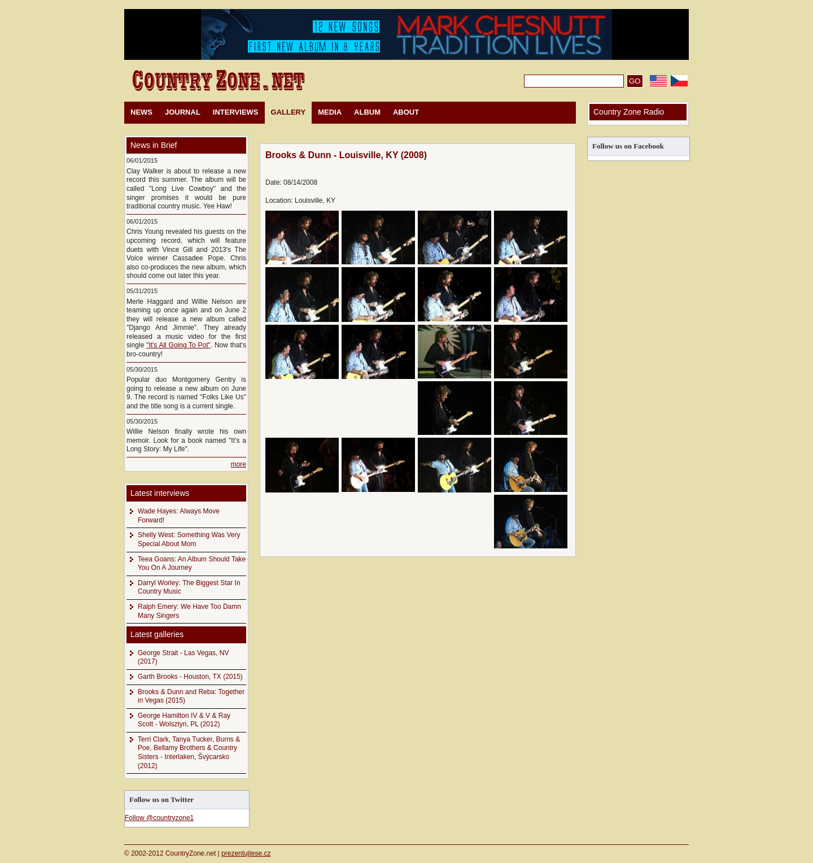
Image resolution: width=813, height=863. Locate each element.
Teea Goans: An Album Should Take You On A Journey (192, 563)
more (238, 464)
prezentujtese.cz (245, 853)
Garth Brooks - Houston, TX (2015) (190, 677)
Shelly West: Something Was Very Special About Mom (189, 539)
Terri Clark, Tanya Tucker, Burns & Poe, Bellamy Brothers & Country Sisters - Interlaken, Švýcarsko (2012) (189, 752)
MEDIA (330, 112)
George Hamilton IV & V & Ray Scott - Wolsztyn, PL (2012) (184, 720)
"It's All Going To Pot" (178, 345)
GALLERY (288, 112)
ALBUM (367, 112)
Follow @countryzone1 (159, 818)
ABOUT (406, 112)
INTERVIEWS (236, 112)
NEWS (141, 112)
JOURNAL (182, 112)
